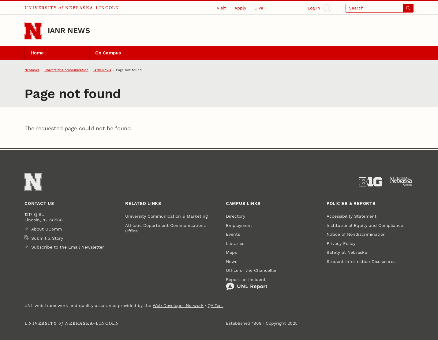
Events (233, 234)
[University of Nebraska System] (401, 182)
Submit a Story (47, 238)
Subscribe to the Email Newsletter (67, 247)
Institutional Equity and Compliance (365, 225)
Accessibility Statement (351, 216)
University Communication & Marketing (166, 216)
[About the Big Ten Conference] (370, 182)
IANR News (69, 30)
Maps (231, 252)
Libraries (235, 243)
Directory (235, 216)
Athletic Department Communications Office (165, 228)
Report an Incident (247, 284)
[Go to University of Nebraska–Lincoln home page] (33, 30)
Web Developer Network (178, 305)
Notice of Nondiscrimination (356, 234)
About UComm (46, 229)
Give (258, 8)
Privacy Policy (341, 243)
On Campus (108, 53)
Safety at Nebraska (347, 252)
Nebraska (31, 70)
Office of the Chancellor (251, 270)
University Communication (66, 70)
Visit (221, 8)
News (231, 261)
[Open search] (380, 8)
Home (37, 53)
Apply (240, 8)
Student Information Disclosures (361, 261)
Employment (239, 225)
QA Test (215, 305)
